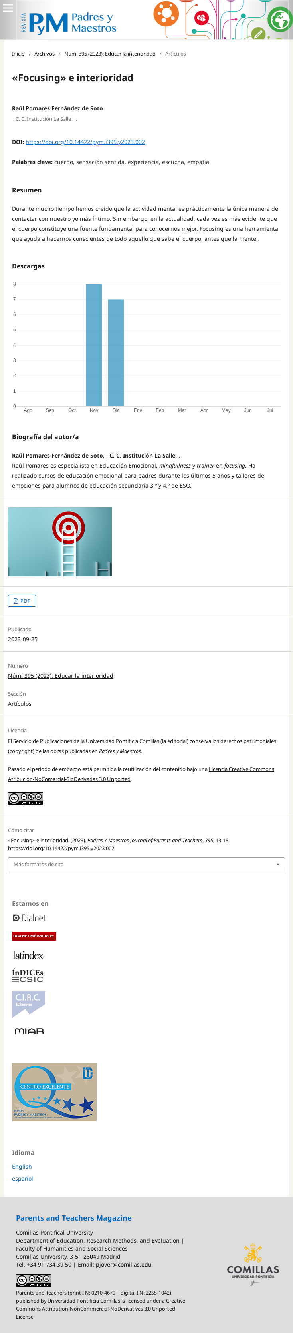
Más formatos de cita (38, 864)
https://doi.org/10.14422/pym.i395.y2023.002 (85, 142)
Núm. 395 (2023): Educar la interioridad (110, 53)
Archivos (44, 53)
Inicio (18, 53)
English (22, 1166)
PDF (24, 600)
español (22, 1178)
